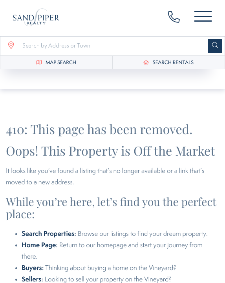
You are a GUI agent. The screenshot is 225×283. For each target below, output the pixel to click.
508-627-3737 (178, 18)
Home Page (39, 245)
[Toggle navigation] (203, 18)
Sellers (31, 279)
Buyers (32, 268)
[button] (215, 46)
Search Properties (48, 233)
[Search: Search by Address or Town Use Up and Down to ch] (112, 46)
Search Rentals (173, 62)
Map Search (61, 62)
